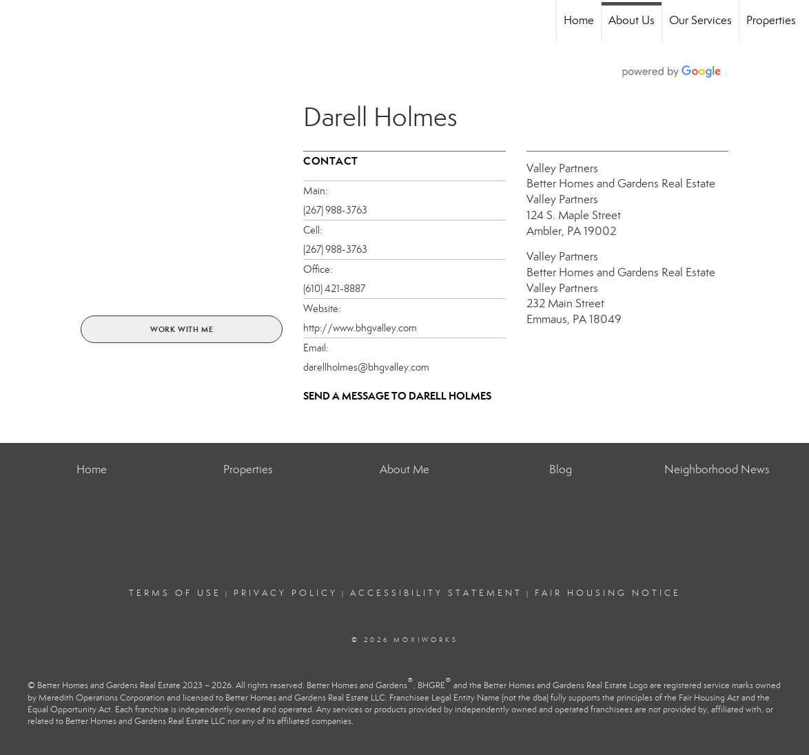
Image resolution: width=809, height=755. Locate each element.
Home (579, 20)
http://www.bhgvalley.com (360, 328)
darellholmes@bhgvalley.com (366, 367)
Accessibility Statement (436, 593)
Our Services (700, 20)
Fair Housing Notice (608, 593)
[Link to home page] (17, 20)
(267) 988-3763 (335, 210)
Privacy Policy (286, 593)
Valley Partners (562, 168)
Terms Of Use (175, 593)
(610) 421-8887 (334, 288)
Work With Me (182, 329)
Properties (771, 20)
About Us (631, 20)
